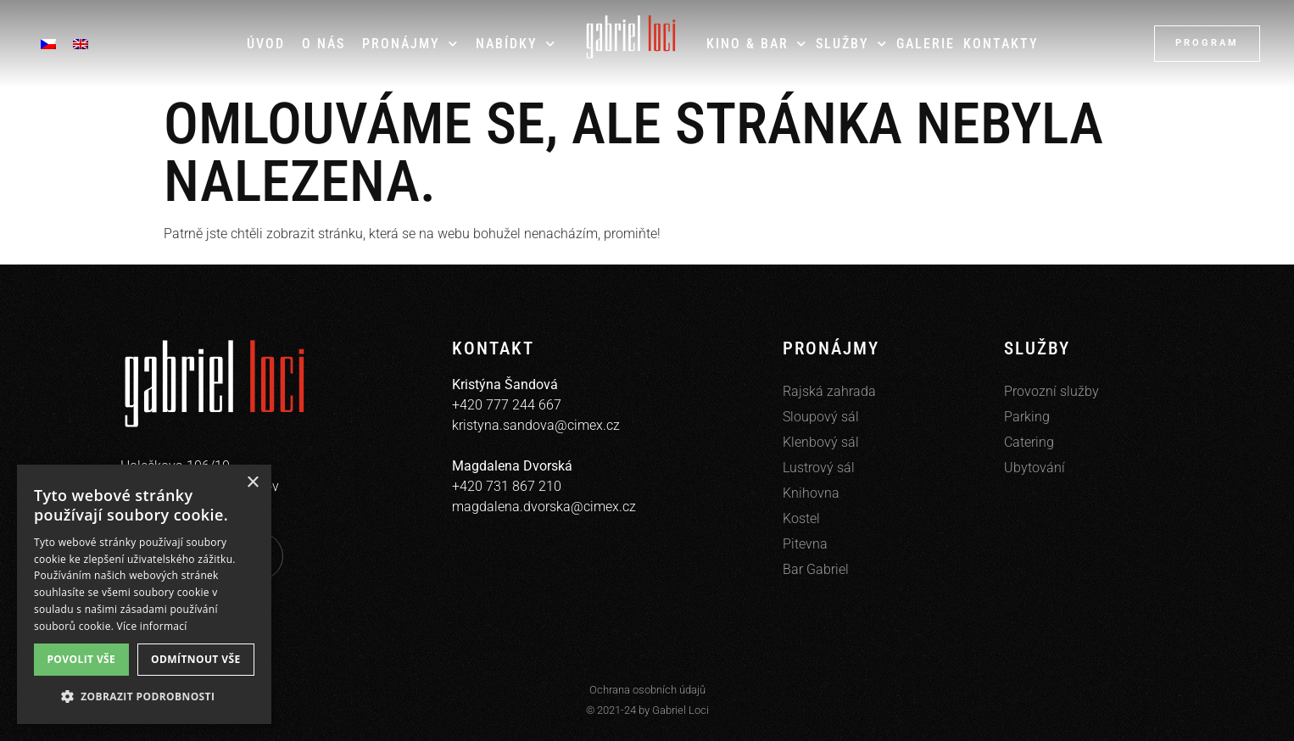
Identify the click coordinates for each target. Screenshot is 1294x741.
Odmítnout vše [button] (195, 659)
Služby (852, 44)
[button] (144, 697)
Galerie (925, 44)
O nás (323, 44)
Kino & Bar (756, 44)
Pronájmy (410, 44)
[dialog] (144, 594)
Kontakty (1001, 44)
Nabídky (516, 44)
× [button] (252, 482)
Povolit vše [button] (81, 659)
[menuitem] (48, 43)
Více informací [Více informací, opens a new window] (152, 626)
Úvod (266, 44)
